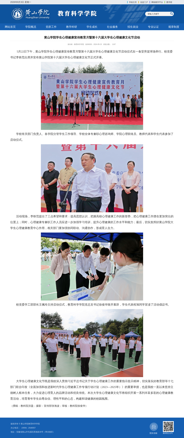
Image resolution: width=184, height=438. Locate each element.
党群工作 (51, 26)
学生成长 (92, 26)
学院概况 (30, 26)
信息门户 (144, 2)
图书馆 (169, 2)
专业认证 (153, 26)
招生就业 (132, 26)
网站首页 (10, 26)
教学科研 (71, 26)
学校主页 (133, 2)
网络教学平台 (157, 2)
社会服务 (112, 26)
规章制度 (173, 26)
